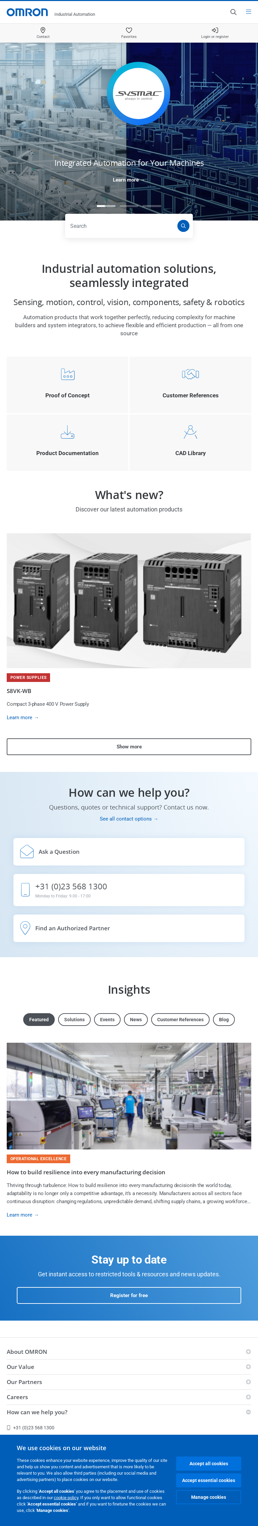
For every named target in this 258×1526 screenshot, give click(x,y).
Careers (17, 1397)
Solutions (74, 1019)
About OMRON (27, 1352)
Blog (224, 1019)
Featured (39, 1019)
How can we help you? (37, 1412)
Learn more (126, 180)
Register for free (129, 1295)
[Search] (183, 226)
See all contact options (126, 819)
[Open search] (233, 12)
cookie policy (66, 1497)
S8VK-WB (19, 691)
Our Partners (24, 1382)
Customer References (180, 1019)
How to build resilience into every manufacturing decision (86, 1172)
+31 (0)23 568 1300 (30, 1427)
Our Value (20, 1367)
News (136, 1019)
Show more (129, 747)
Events (107, 1019)
